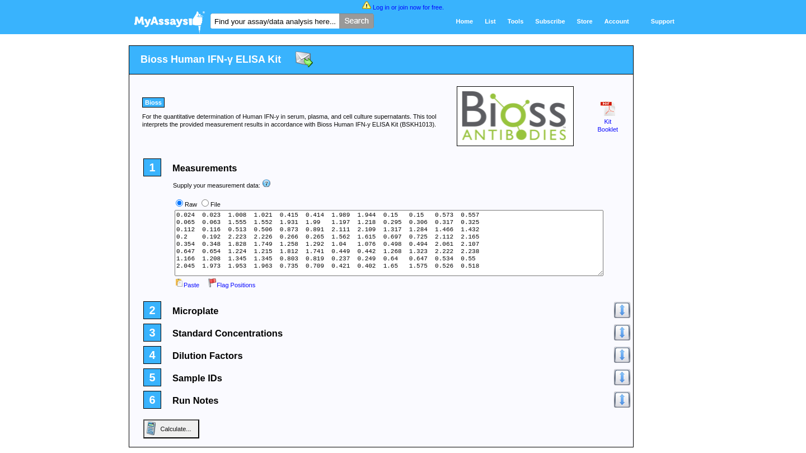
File (215, 204)
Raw (191, 204)
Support (662, 21)
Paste (187, 285)
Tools (516, 21)
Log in (381, 7)
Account (616, 21)
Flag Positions (231, 285)
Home (465, 21)
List (490, 21)
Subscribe (550, 21)
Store (585, 21)
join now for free (420, 7)
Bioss (153, 102)
